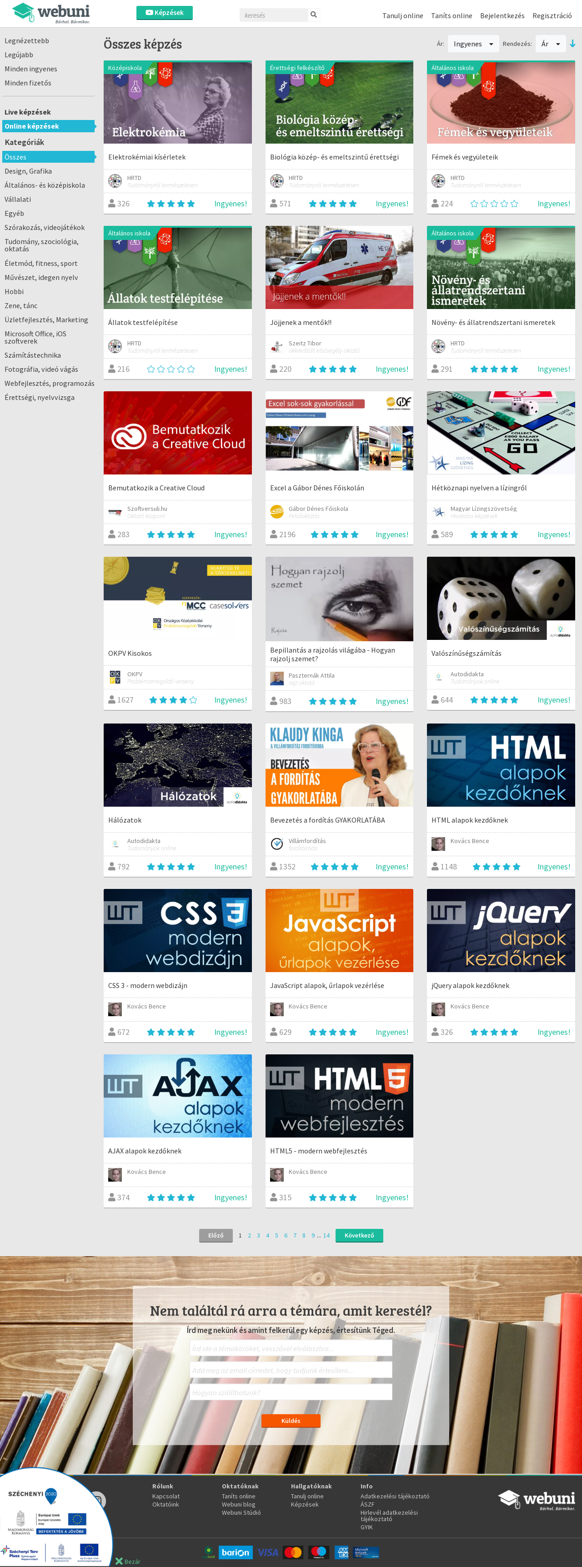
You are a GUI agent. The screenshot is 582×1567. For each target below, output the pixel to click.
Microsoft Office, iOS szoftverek (35, 337)
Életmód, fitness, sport (41, 263)
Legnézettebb (27, 40)
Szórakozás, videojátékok (45, 227)
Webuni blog (239, 1504)
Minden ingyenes (31, 68)
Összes (15, 156)
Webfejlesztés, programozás (50, 383)
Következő (359, 1235)
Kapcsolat (166, 1496)
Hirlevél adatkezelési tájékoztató (389, 1515)
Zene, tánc (21, 305)
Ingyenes (474, 43)
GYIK (367, 1527)
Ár (551, 43)
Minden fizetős (28, 82)
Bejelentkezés (502, 15)
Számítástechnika (33, 354)
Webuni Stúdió (241, 1512)
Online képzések (32, 125)
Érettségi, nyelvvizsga (40, 397)
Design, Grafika (28, 170)
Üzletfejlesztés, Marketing (46, 319)
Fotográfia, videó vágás (41, 369)
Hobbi (14, 291)
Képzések (165, 12)
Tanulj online (402, 15)
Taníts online (451, 15)
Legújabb (19, 54)
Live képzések (28, 111)
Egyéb (14, 213)
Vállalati (18, 199)
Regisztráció (552, 15)
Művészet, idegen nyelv (41, 277)
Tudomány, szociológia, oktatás (42, 245)
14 (326, 1235)
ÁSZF (368, 1504)
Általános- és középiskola (45, 185)
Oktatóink (165, 1504)
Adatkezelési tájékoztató (395, 1496)
